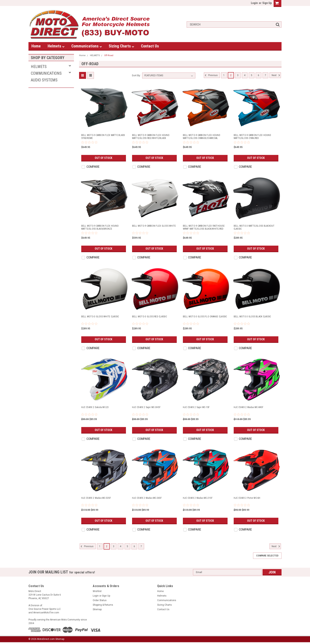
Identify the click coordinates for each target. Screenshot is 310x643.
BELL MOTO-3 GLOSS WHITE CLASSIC (100, 316)
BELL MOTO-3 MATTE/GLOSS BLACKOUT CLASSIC (254, 227)
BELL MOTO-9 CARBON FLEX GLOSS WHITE (154, 225)
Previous (211, 75)
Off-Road (108, 55)
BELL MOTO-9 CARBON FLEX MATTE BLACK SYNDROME (103, 137)
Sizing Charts (121, 46)
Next (276, 75)
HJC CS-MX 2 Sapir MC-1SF (196, 407)
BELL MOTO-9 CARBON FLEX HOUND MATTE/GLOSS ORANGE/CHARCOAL (201, 137)
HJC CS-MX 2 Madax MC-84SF (248, 407)
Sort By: (136, 75)
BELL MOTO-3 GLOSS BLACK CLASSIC (252, 316)
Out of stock (103, 157)
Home (36, 46)
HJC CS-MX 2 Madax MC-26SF (147, 498)
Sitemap (97, 609)
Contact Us (150, 46)
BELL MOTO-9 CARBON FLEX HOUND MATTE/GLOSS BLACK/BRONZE (100, 227)
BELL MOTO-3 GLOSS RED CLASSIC (149, 316)
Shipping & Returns (103, 604)
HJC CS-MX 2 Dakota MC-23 (95, 407)
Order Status (100, 600)
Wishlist (97, 591)
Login (254, 3)
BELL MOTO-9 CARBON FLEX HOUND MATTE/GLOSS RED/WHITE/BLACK (150, 137)
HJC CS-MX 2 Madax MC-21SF (198, 498)
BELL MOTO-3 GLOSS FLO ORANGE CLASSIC (205, 316)
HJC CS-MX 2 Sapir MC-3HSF (146, 407)
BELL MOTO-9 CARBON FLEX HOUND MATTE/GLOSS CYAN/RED (252, 137)
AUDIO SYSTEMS (44, 80)
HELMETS (39, 66)
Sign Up (267, 3)
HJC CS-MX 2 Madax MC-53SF (96, 498)
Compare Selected (267, 555)
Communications (86, 46)
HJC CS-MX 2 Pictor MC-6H (247, 498)
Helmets (56, 46)
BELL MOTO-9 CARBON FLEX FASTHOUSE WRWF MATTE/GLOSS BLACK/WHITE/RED (204, 227)
